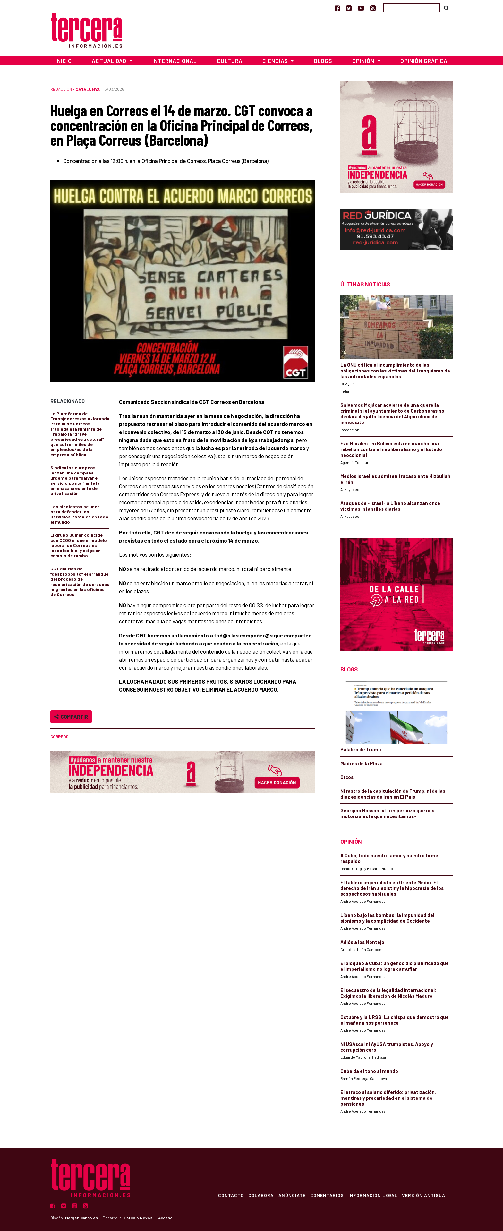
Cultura (230, 60)
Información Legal (371, 1195)
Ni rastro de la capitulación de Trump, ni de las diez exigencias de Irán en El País (392, 793)
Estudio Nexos (138, 1217)
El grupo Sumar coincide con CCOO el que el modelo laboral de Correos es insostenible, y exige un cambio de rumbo (78, 545)
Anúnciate (289, 1195)
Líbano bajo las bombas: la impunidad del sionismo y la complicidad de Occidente (387, 918)
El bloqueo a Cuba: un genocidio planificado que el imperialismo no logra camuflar (394, 966)
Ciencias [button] (275, 60)
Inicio (63, 60)
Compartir (71, 717)
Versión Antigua (423, 1195)
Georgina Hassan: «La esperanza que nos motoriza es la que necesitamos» (387, 813)
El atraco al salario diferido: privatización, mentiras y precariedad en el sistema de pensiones (388, 1098)
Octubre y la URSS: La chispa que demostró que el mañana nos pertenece (394, 1020)
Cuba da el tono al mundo (369, 1071)
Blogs (323, 60)
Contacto (228, 1195)
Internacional (174, 60)
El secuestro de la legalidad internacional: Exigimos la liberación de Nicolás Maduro (388, 993)
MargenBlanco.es (81, 1217)
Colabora (258, 1195)
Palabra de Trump (360, 749)
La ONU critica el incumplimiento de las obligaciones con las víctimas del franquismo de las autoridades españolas (395, 370)
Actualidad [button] (110, 60)
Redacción (61, 89)
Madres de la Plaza (361, 763)
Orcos (347, 777)
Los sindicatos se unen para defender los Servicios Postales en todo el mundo (79, 514)
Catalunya (87, 89)
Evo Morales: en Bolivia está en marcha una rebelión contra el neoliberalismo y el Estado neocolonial (391, 449)
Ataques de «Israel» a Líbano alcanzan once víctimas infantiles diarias (390, 506)
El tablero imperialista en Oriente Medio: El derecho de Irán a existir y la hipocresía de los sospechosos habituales (392, 888)
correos (59, 736)
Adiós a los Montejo (362, 942)
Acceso (165, 1217)
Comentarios (325, 1195)
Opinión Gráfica (424, 60)
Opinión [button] (364, 60)
